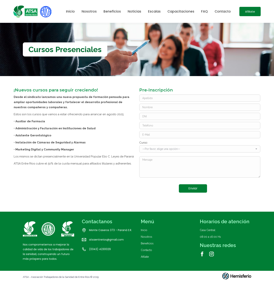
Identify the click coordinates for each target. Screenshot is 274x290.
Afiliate (145, 263)
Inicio (144, 236)
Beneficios (147, 250)
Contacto (146, 256)
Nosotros (146, 243)
